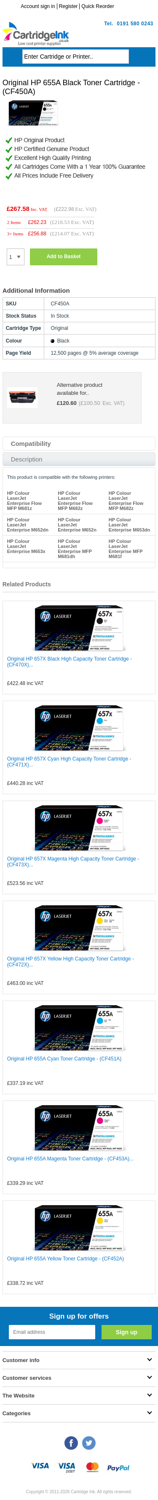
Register (68, 6)
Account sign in (38, 6)
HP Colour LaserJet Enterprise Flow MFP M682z (75, 501)
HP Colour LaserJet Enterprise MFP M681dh (75, 549)
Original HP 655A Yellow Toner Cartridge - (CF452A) (65, 1259)
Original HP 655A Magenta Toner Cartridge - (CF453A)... (70, 1159)
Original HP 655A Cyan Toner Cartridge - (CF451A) (64, 1059)
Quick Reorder (97, 6)
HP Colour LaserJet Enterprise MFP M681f (126, 549)
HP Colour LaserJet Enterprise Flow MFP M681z (24, 501)
